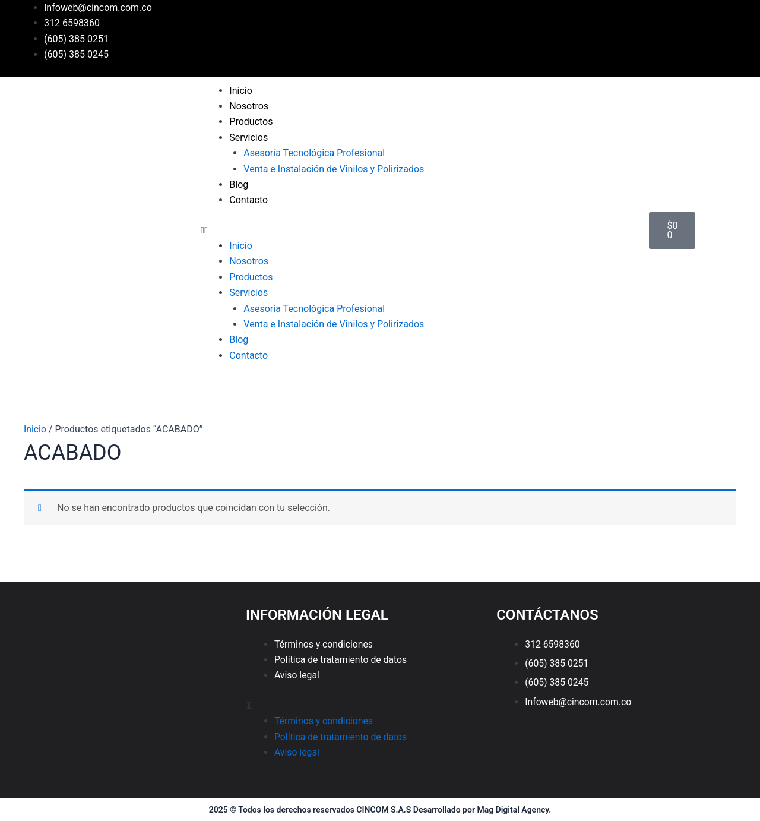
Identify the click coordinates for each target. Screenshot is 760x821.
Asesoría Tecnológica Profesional (314, 153)
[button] (419, 230)
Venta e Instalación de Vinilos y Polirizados (333, 169)
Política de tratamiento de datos (341, 659)
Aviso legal (297, 675)
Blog (238, 184)
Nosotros (248, 106)
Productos (251, 121)
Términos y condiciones (324, 644)
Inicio (240, 90)
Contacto (248, 200)
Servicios (248, 137)
